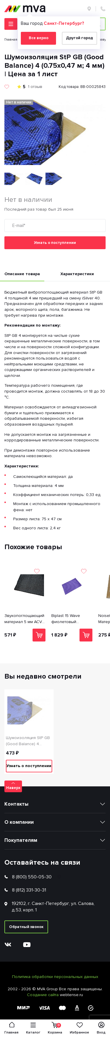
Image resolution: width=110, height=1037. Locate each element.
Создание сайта (43, 994)
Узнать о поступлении (55, 242)
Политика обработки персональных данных (55, 976)
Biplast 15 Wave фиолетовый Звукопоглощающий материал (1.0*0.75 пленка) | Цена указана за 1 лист (71, 619)
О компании (19, 822)
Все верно (38, 38)
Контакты (16, 804)
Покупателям (20, 840)
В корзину (39, 635)
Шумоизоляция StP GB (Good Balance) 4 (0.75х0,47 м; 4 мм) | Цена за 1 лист (28, 741)
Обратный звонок (26, 927)
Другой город (79, 38)
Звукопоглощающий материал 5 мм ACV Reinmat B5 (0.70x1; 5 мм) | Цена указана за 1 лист (24, 619)
